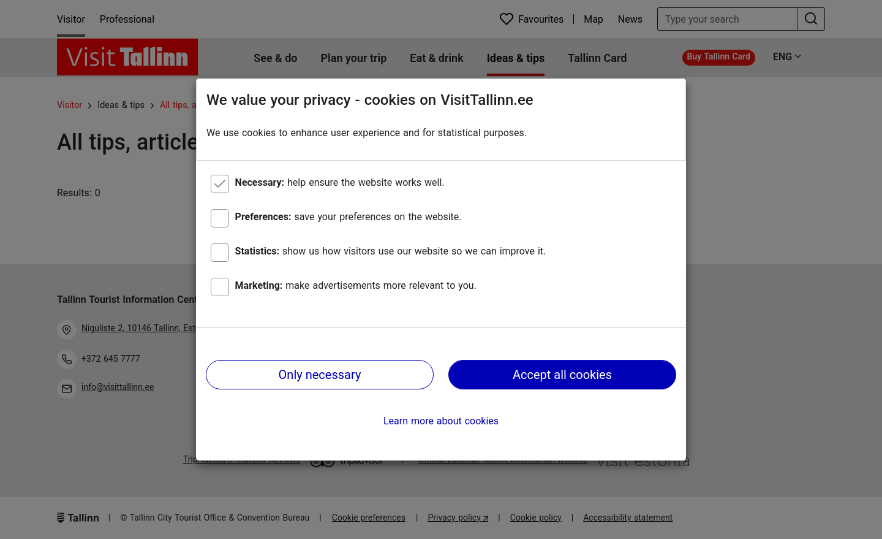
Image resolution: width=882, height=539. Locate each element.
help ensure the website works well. (340, 182)
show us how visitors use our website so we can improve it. (390, 251)
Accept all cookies (562, 374)
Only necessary (320, 374)
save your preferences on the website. (348, 217)
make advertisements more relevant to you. (356, 285)
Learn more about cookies (441, 421)
